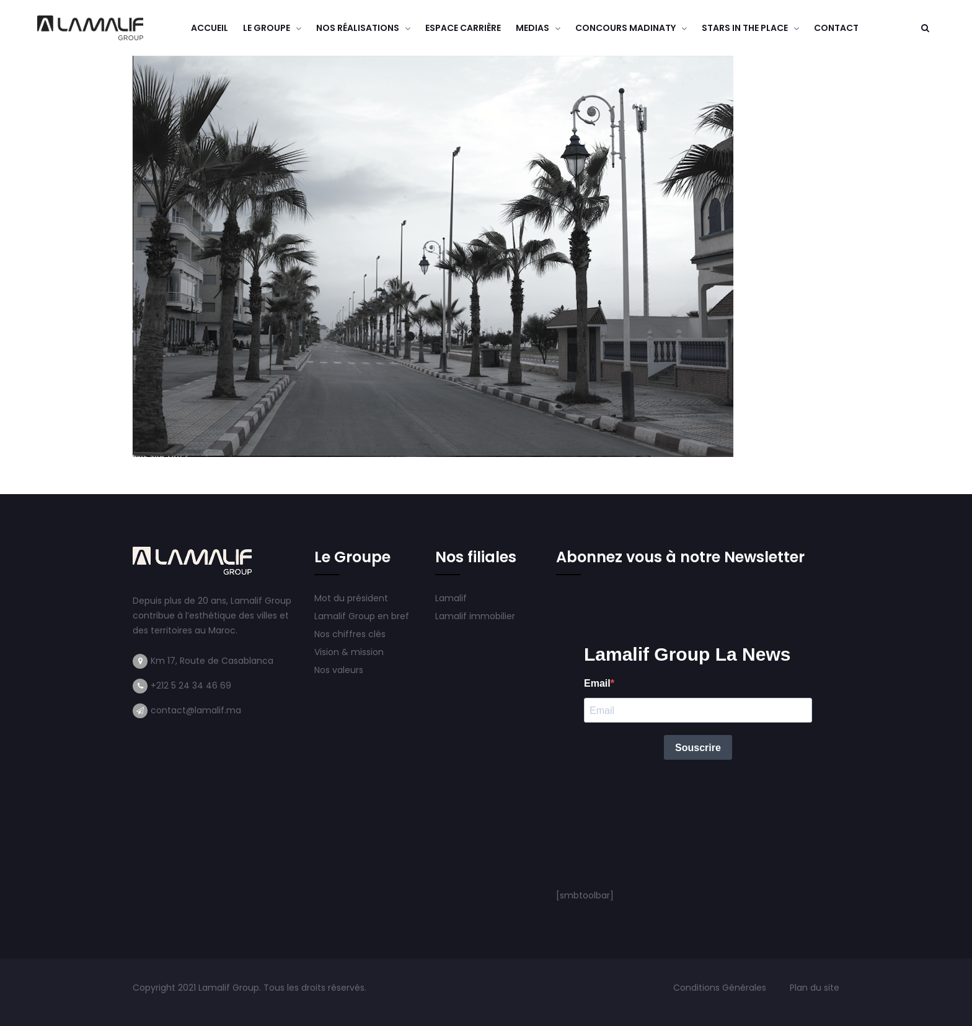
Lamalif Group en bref (361, 616)
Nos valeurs (340, 670)
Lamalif (451, 598)
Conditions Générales (721, 987)
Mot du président (351, 598)
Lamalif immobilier (475, 616)
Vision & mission (350, 652)
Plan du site (814, 987)
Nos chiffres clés (350, 634)
